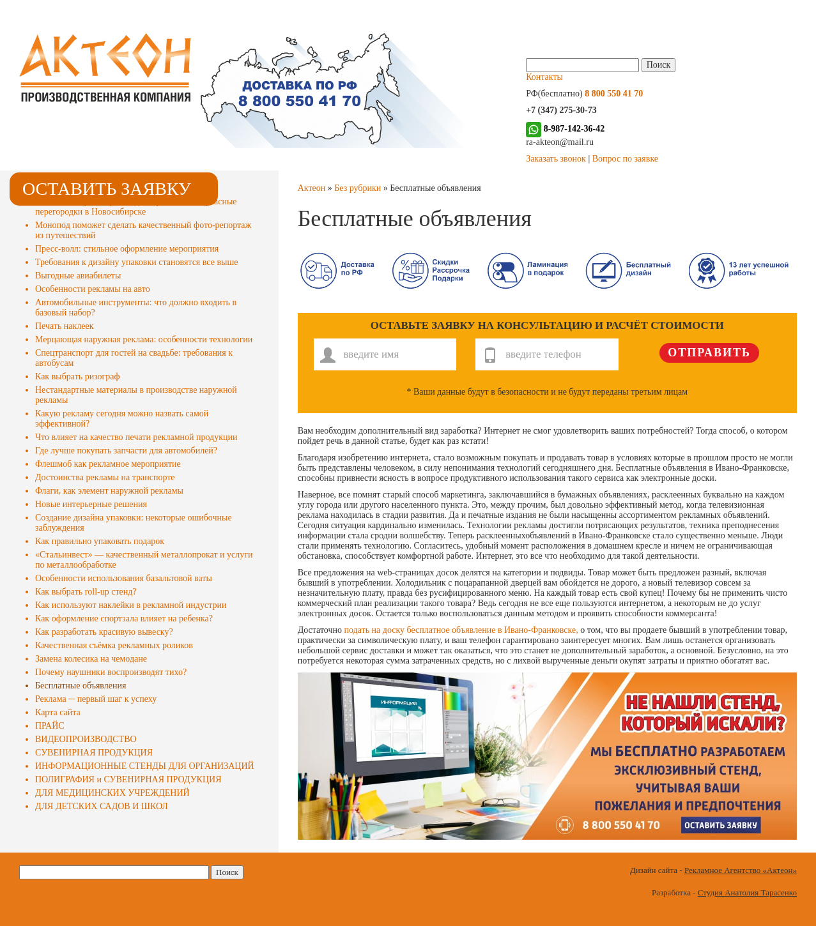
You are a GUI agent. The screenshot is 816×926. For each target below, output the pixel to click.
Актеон (312, 188)
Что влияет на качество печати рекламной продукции (136, 437)
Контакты (544, 77)
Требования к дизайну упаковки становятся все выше (136, 262)
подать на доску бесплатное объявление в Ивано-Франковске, (461, 630)
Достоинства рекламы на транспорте (105, 477)
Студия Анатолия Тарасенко (747, 892)
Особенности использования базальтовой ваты (123, 578)
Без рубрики (357, 188)
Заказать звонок (556, 158)
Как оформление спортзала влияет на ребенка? (124, 618)
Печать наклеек (64, 326)
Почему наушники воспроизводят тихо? (111, 672)
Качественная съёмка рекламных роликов (114, 645)
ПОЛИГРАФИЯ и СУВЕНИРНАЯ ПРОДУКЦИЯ (128, 779)
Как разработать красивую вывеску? (104, 632)
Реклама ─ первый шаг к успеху (96, 699)
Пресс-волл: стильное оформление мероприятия (127, 249)
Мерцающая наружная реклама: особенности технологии (143, 339)
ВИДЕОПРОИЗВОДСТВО (86, 739)
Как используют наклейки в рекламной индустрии (130, 605)
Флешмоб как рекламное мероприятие (108, 464)
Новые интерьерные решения (91, 504)
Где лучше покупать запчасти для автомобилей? (126, 450)
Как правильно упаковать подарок (99, 541)
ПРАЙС (50, 726)
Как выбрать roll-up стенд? (86, 591)
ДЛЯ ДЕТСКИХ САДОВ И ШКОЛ (101, 806)
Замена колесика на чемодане (91, 659)
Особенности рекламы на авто (92, 289)
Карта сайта (58, 712)
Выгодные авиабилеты (78, 275)
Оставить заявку (106, 189)
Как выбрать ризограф (77, 376)
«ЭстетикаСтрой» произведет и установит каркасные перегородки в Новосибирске (136, 206)
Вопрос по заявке (625, 158)
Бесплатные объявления (80, 685)
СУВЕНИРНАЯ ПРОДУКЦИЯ (94, 752)
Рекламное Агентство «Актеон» (740, 870)
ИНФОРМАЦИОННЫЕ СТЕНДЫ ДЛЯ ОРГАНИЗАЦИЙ (144, 766)
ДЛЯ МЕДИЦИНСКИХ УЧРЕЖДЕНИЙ (112, 793)
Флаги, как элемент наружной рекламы (109, 491)
